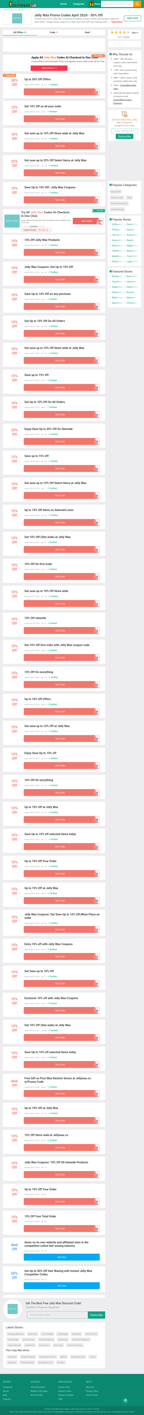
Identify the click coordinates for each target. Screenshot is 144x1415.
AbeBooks (12, 1362)
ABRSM (63, 1357)
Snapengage (62, 1334)
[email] (66, 1315)
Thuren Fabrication (75, 1345)
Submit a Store (64, 1391)
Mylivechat (76, 1334)
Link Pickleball (47, 1334)
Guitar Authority (14, 1345)
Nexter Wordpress (46, 1340)
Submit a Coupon (66, 1395)
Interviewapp (13, 1340)
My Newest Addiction (80, 1340)
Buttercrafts (63, 1340)
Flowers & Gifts (117, 198)
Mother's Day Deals (39, 1391)
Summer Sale (36, 1395)
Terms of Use (92, 1395)
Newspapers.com (46, 1362)
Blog (5, 1395)
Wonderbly (12, 1357)
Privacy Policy (92, 1391)
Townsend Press (27, 1362)
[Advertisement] (54, 44)
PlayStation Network (48, 1357)
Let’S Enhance (91, 1334)
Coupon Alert (64, 1387)
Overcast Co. (44, 1345)
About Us (90, 1387)
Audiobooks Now (78, 1357)
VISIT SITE (132, 18)
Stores (63, 4)
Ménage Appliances (16, 1334)
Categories (78, 4)
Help (60, 1399)
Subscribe (96, 1315)
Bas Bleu (60, 1362)
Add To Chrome (50, 68)
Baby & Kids (116, 192)
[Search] (137, 4)
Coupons (7, 1399)
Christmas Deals (38, 1387)
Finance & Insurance (119, 203)
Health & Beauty (117, 209)
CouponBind (59, 1412)
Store (129, 198)
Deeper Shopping (28, 1357)
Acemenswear (28, 1340)
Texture (93, 1357)
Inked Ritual (30, 1345)
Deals (94, 3)
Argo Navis (32, 1334)
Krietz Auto (58, 1345)
